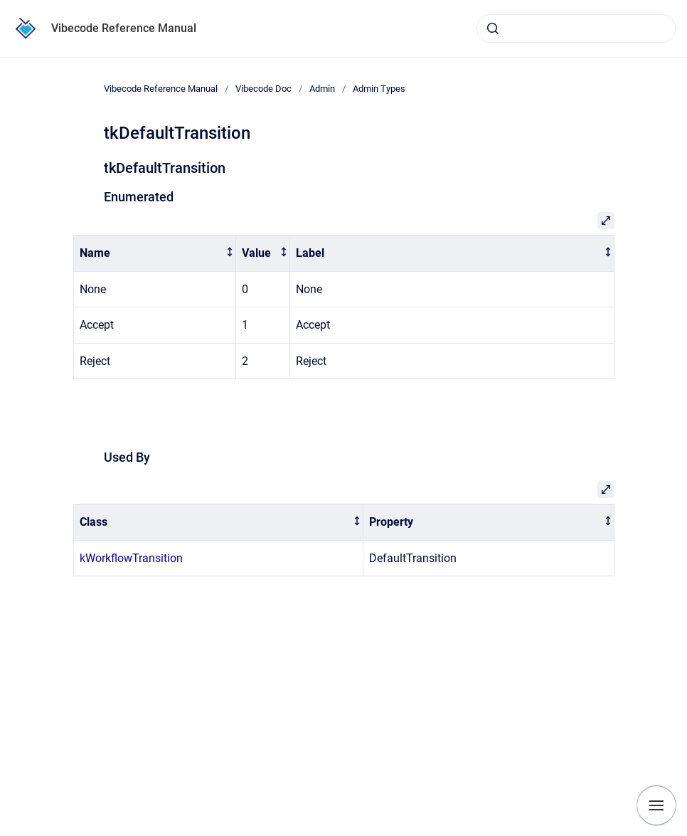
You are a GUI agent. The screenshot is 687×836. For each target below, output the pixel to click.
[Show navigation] (656, 805)
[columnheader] (154, 254)
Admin (322, 88)
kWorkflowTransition (131, 558)
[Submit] (492, 28)
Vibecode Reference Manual (123, 28)
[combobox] (576, 28)
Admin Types (379, 88)
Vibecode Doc (263, 88)
